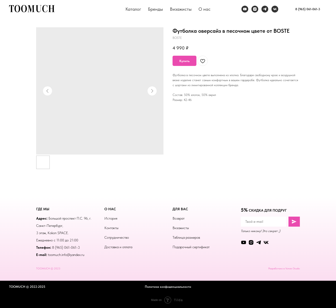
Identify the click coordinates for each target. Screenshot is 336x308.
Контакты (111, 228)
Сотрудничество (116, 237)
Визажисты (181, 9)
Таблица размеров (186, 237)
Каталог (133, 9)
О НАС (110, 209)
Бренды (155, 9)
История (110, 218)
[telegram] (264, 9)
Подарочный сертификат (191, 247)
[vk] (274, 9)
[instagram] (254, 9)
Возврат (179, 218)
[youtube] (244, 9)
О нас (204, 9)
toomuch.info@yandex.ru (66, 255)
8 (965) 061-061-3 (66, 247)
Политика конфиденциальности (168, 286)
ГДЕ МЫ (42, 209)
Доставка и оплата (118, 247)
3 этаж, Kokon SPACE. (52, 233)
